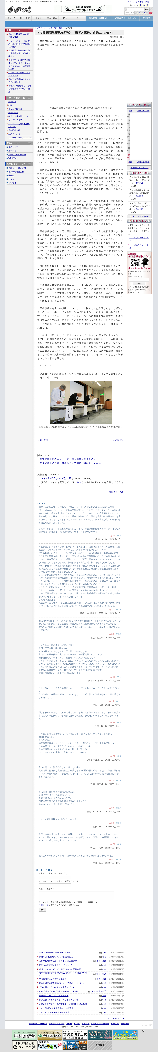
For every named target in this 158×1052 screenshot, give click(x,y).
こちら (78, 482)
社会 (50, 28)
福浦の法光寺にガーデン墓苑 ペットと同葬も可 (60, 969)
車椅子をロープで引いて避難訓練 (54, 996)
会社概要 (12, 183)
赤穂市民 (139, 209)
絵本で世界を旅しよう (18, 116)
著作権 (11, 175)
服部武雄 (139, 183)
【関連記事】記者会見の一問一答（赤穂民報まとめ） (66, 459)
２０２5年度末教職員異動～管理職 (54, 1012)
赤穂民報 (139, 196)
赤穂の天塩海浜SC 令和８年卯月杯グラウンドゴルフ (19, 89)
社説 (10, 105)
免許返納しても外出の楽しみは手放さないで (58, 1000)
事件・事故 (57, 28)
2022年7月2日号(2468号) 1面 (54, 478)
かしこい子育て (15, 120)
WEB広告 (12, 158)
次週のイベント (144, 111)
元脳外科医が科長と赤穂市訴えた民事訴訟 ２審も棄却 (63, 1004)
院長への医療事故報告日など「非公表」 (56, 965)
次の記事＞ (118, 440)
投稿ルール (44, 905)
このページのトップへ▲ (114, 1018)
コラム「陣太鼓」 (16, 109)
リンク (11, 179)
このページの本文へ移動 (138, 2)
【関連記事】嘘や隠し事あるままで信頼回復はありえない (69, 463)
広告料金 (12, 151)
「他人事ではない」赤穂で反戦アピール (56, 987)
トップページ (40, 28)
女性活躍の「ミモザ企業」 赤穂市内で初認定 (59, 991)
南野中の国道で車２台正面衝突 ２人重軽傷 (58, 961)
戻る (130, 111)
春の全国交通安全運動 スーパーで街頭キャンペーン (62, 983)
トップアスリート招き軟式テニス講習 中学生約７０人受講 (19, 44)
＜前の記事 (43, 440)
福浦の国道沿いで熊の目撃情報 (53, 979)
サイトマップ (142, 13)
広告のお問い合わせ (17, 155)
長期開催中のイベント (139, 168)
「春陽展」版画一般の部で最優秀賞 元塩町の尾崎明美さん (19, 53)
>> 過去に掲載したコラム (20, 137)
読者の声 (12, 102)
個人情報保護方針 (16, 172)
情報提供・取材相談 (17, 168)
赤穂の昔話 (13, 113)
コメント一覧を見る (139, 216)
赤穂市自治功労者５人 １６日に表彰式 (56, 957)
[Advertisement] (79, 932)
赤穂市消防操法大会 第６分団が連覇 (55, 952)
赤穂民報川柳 (14, 130)
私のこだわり (14, 134)
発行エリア (13, 147)
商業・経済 (101, 991)
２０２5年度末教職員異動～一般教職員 (56, 1008)
